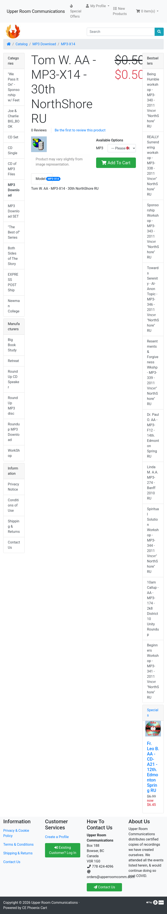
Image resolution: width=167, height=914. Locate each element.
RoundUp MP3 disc (13, 406)
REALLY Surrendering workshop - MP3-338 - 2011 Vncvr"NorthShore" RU (153, 165)
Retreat (13, 361)
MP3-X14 (68, 44)
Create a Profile (57, 837)
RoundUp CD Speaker (13, 379)
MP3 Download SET (14, 211)
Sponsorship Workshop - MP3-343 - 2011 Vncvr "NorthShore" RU (153, 231)
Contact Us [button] (104, 887)
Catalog (22, 44)
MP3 (99, 148)
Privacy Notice (13, 486)
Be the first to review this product (80, 130)
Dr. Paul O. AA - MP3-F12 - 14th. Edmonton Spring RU (153, 435)
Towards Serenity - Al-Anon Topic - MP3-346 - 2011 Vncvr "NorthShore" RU (153, 299)
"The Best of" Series (14, 232)
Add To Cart (116, 162)
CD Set (13, 137)
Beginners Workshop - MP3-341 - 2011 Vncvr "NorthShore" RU (153, 671)
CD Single (12, 150)
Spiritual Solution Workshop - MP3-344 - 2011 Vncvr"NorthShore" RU (153, 540)
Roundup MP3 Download (14, 432)
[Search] (121, 32)
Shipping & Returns (14, 526)
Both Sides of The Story (13, 256)
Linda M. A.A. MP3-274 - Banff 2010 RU (152, 482)
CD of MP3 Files (12, 169)
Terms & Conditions (18, 844)
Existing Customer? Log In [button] (62, 850)
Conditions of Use (13, 505)
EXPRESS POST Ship (13, 282)
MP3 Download (44, 44)
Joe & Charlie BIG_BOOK (13, 119)
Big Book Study (12, 345)
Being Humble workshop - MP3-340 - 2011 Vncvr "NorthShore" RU (153, 100)
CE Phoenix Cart (34, 908)
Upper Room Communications (36, 11)
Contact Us (14, 545)
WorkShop (14, 453)
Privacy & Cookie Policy (16, 833)
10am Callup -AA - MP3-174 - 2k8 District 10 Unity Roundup (153, 608)
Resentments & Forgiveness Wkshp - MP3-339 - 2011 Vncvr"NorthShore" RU (152, 372)
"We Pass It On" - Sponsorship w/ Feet (14, 87)
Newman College (14, 306)
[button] (97, 6)
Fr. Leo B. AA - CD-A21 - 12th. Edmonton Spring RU (153, 767)
